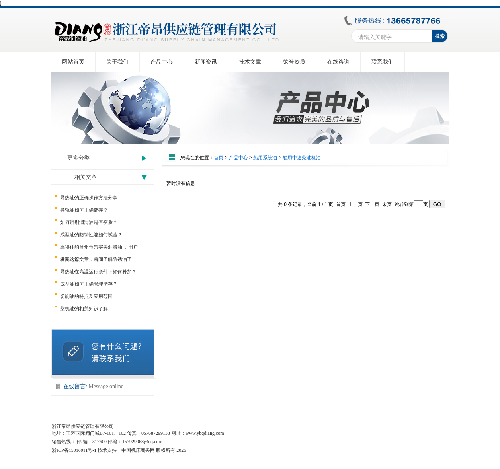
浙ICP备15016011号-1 (74, 450)
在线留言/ (93, 386)
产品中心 (161, 62)
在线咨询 (338, 62)
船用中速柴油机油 (302, 157)
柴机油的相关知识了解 (84, 308)
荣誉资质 (294, 62)
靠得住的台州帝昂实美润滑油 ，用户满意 (99, 248)
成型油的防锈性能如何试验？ (91, 234)
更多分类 (78, 158)
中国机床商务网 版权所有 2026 (153, 450)
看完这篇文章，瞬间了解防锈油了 (96, 259)
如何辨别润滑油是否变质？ (88, 222)
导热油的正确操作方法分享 (88, 197)
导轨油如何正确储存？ (84, 210)
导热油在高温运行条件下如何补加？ (98, 271)
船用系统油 (265, 157)
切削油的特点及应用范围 (86, 296)
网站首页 (73, 62)
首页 (218, 157)
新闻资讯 (206, 62)
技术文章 (250, 62)
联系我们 (382, 62)
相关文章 (85, 177)
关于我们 (117, 62)
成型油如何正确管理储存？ (88, 284)
